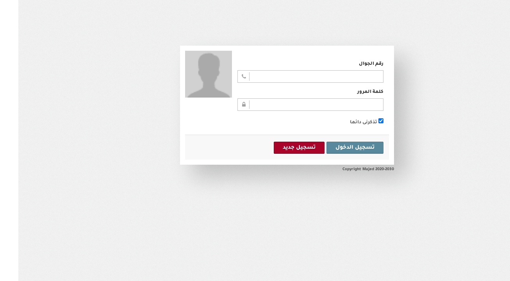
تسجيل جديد (280, 148)
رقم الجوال (353, 64)
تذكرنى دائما (348, 122)
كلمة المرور (352, 92)
